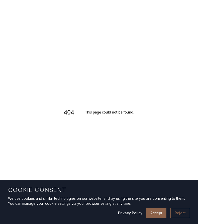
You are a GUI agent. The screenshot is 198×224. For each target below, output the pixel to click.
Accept (156, 213)
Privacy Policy (130, 213)
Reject (180, 213)
